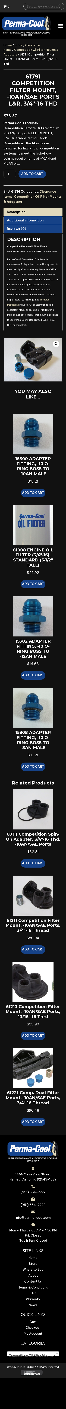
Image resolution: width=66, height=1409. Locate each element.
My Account (33, 1334)
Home (8, 45)
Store (18, 45)
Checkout (33, 1328)
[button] (56, 344)
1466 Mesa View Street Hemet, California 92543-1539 (33, 1176)
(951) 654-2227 (33, 1192)
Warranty (33, 1299)
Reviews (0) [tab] (16, 229)
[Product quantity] (10, 174)
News (33, 1305)
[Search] (59, 6)
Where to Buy (33, 1269)
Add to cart (32, 174)
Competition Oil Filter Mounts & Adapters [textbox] (34, 1355)
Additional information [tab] (25, 220)
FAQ (33, 1293)
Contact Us (33, 1281)
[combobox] (33, 1353)
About (33, 1275)
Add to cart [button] (33, 493)
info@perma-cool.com (33, 1218)
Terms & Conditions (33, 1287)
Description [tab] (16, 212)
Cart (33, 1322)
